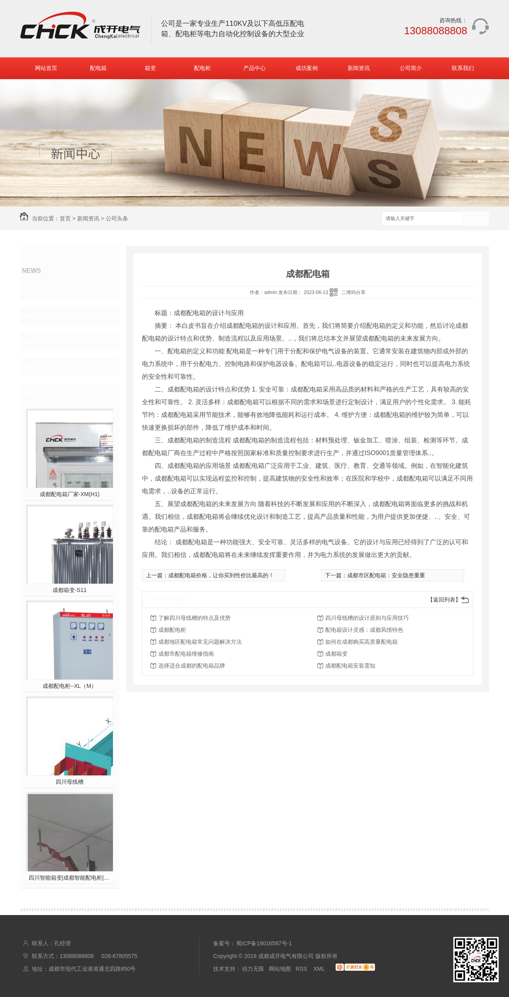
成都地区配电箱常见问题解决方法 (200, 642)
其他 (39, 367)
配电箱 (98, 68)
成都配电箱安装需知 (350, 665)
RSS (302, 969)
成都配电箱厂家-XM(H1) (70, 494)
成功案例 (306, 68)
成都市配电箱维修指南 (186, 653)
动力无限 (253, 969)
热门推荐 (46, 392)
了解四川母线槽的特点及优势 (194, 618)
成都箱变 (336, 653)
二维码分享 (353, 292)
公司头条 (117, 218)
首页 (65, 218)
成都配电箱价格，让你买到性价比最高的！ (221, 575)
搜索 (475, 219)
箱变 (150, 68)
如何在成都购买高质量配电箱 (361, 642)
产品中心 (254, 68)
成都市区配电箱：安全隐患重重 (386, 575)
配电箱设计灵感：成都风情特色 (364, 630)
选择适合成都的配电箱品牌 (191, 665)
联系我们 (463, 68)
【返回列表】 (444, 599)
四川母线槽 (70, 782)
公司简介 (411, 68)
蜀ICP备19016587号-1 (264, 943)
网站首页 (46, 68)
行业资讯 (46, 316)
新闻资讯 (359, 68)
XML (319, 969)
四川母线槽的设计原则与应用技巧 (367, 618)
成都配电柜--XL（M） (70, 686)
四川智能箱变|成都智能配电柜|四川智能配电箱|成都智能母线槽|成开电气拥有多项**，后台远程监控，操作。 (70, 877)
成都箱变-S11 (69, 590)
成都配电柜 (172, 630)
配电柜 (202, 68)
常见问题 (46, 341)
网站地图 (280, 969)
